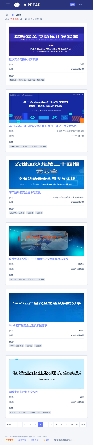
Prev (9, 424)
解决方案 (40, 80)
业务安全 (19, 346)
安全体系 (13, 213)
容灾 (39, 412)
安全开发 (24, 146)
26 (77, 424)
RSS (46, 440)
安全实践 (31, 80)
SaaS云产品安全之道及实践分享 (28, 325)
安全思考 (30, 213)
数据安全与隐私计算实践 (23, 59)
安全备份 (31, 412)
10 (61, 424)
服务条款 (35, 440)
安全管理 (33, 146)
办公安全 (13, 279)
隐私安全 (22, 80)
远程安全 (22, 279)
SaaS (12, 346)
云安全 (21, 213)
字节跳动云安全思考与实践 (25, 192)
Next (83, 424)
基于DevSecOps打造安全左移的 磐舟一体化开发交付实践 (43, 126)
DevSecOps (14, 146)
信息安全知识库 (22, 437)
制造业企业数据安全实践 (23, 392)
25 (72, 424)
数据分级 (46, 412)
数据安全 (13, 80)
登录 (72, 4)
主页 (11, 15)
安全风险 (29, 346)
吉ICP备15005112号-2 (38, 437)
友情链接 (22, 440)
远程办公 (31, 279)
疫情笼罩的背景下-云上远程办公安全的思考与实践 (38, 259)
